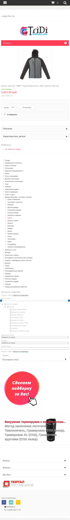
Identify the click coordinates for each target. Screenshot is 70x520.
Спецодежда (12, 244)
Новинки (8, 284)
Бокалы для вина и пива (18, 323)
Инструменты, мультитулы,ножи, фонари (18, 258)
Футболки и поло (10, 250)
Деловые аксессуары (12, 179)
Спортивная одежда (14, 210)
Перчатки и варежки (14, 215)
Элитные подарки (11, 279)
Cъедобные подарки (12, 281)
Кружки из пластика (17, 312)
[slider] (69, 300)
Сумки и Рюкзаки (10, 165)
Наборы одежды (13, 234)
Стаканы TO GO (16, 317)
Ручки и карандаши (11, 192)
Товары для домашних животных (16, 287)
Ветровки (11, 226)
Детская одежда (13, 207)
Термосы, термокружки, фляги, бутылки (18, 260)
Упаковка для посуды (17, 325)
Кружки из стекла (16, 320)
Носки (10, 236)
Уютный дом (9, 168)
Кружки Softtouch (16, 315)
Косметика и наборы (12, 255)
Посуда (7, 160)
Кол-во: (6, 108)
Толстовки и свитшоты (15, 202)
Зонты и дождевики (11, 176)
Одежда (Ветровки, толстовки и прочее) (18, 197)
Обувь (10, 241)
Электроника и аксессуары (14, 181)
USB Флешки (9, 268)
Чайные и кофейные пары (19, 331)
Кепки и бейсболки (14, 199)
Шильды (7, 252)
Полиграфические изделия (14, 271)
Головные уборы (13, 212)
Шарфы (10, 228)
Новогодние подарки (12, 189)
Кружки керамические (17, 309)
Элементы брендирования (16, 247)
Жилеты (10, 223)
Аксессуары (11, 239)
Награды (8, 273)
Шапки (10, 231)
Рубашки (10, 205)
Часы (6, 184)
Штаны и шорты (13, 220)
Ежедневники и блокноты (13, 163)
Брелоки (7, 263)
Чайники (13, 328)
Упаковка (8, 186)
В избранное (12, 114)
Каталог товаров (11, 304)
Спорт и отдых (10, 194)
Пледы (7, 265)
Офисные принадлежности (14, 171)
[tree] (35, 318)
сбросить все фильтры (20, 295)
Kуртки (10, 218)
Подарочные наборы (12, 276)
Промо (7, 173)
